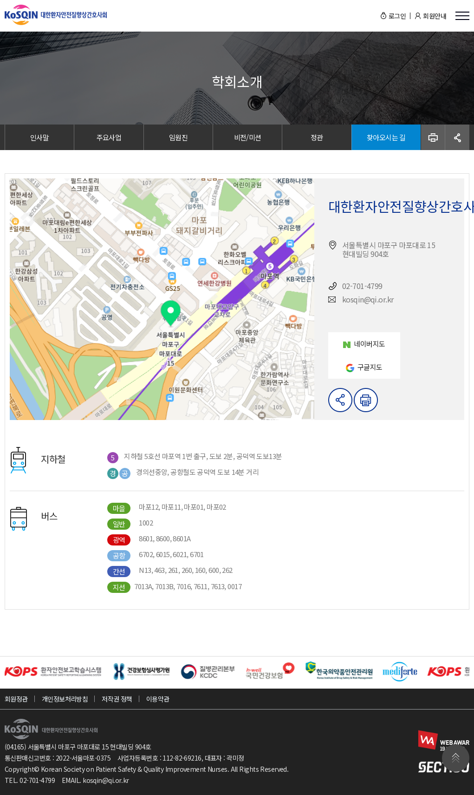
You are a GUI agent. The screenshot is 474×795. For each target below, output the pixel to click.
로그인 (397, 15)
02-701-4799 (37, 780)
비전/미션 (247, 137)
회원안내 (434, 15)
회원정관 (16, 698)
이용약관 (157, 698)
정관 (317, 137)
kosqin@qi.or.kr (106, 780)
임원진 (178, 137)
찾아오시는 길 (386, 137)
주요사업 (109, 137)
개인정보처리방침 (65, 698)
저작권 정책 (117, 698)
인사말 (39, 137)
